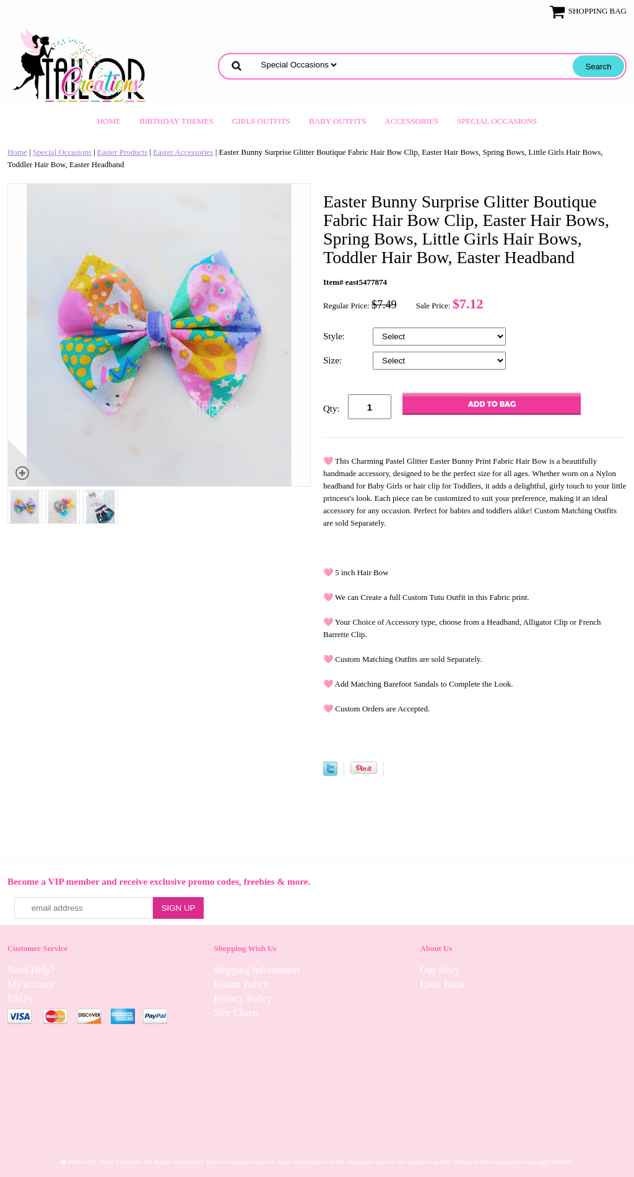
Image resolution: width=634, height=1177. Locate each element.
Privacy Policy (243, 998)
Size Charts (236, 1012)
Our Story (440, 970)
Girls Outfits (261, 121)
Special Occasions (497, 121)
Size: (333, 360)
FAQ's (19, 998)
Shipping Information (256, 970)
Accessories (411, 121)
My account (30, 984)
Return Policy (241, 984)
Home (109, 121)
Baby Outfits (337, 121)
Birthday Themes (176, 121)
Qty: (331, 409)
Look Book (442, 984)
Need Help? (30, 970)
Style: (335, 336)
